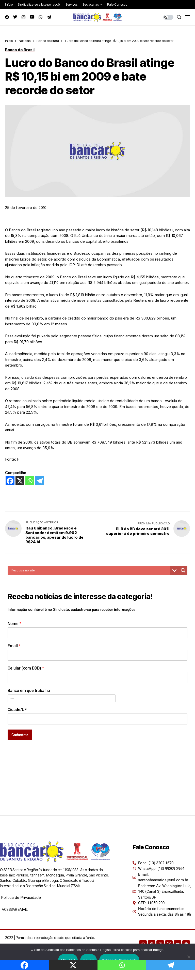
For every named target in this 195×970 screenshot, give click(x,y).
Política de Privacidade (21, 897)
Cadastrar (19, 735)
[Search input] (90, 570)
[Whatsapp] (29, 480)
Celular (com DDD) (26, 668)
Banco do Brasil (48, 41)
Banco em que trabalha (29, 690)
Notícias (24, 41)
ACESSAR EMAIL (14, 909)
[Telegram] (39, 480)
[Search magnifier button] (183, 570)
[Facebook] (10, 480)
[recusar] (188, 956)
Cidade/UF (17, 709)
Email (14, 645)
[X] (19, 480)
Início (9, 41)
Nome (14, 623)
